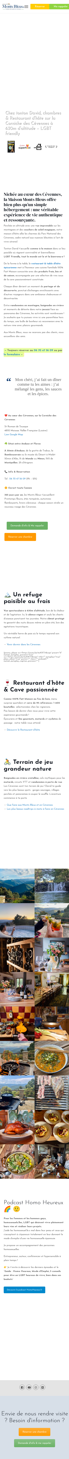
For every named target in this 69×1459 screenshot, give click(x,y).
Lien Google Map (13, 434)
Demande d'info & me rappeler (34, 1443)
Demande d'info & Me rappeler (27, 526)
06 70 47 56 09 (43, 350)
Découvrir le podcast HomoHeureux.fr (24, 1290)
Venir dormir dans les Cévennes (23, 644)
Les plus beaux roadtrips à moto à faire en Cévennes (35, 809)
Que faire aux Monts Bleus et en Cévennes (30, 805)
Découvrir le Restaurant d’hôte (23, 730)
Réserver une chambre (20, 537)
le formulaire (12, 354)
